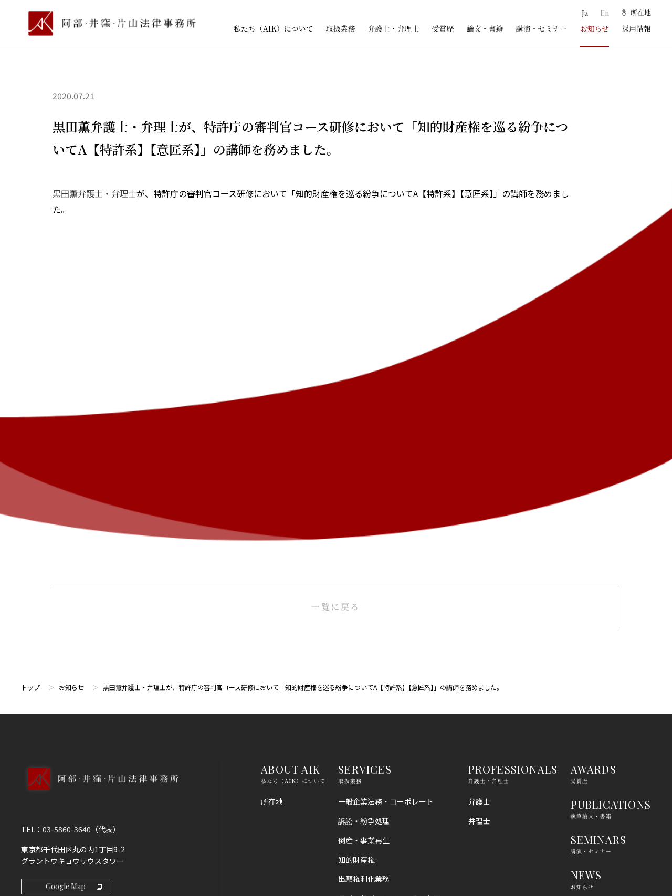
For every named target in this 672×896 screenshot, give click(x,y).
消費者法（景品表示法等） (382, 688)
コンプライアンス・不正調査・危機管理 (389, 605)
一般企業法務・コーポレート (386, 432)
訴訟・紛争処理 (364, 452)
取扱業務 (340, 28)
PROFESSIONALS (513, 400)
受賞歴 (443, 28)
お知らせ (594, 28)
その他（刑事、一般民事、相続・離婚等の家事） (393, 829)
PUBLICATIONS (611, 435)
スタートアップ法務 (371, 784)
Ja (584, 13)
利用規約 (585, 630)
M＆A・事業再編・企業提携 (383, 560)
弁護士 (479, 432)
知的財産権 (356, 491)
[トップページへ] (99, 423)
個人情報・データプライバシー (389, 726)
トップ (30, 318)
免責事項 (585, 650)
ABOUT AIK (290, 400)
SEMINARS (599, 471)
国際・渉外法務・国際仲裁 (382, 579)
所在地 (272, 432)
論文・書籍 (484, 28)
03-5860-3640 (67, 460)
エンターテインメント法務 (382, 765)
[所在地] (635, 13)
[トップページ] (108, 23)
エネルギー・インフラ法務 (382, 804)
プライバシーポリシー (607, 669)
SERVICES (365, 400)
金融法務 (353, 629)
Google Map (74, 517)
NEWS (586, 506)
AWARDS (593, 400)
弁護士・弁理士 (393, 28)
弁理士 (479, 452)
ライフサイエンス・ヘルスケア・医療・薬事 (393, 535)
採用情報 (636, 28)
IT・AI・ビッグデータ (374, 745)
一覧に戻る (335, 238)
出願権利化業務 (364, 510)
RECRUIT (595, 541)
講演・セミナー (541, 28)
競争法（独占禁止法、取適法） (389, 668)
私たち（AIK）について (273, 28)
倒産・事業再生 (364, 471)
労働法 (349, 707)
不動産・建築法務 (367, 649)
